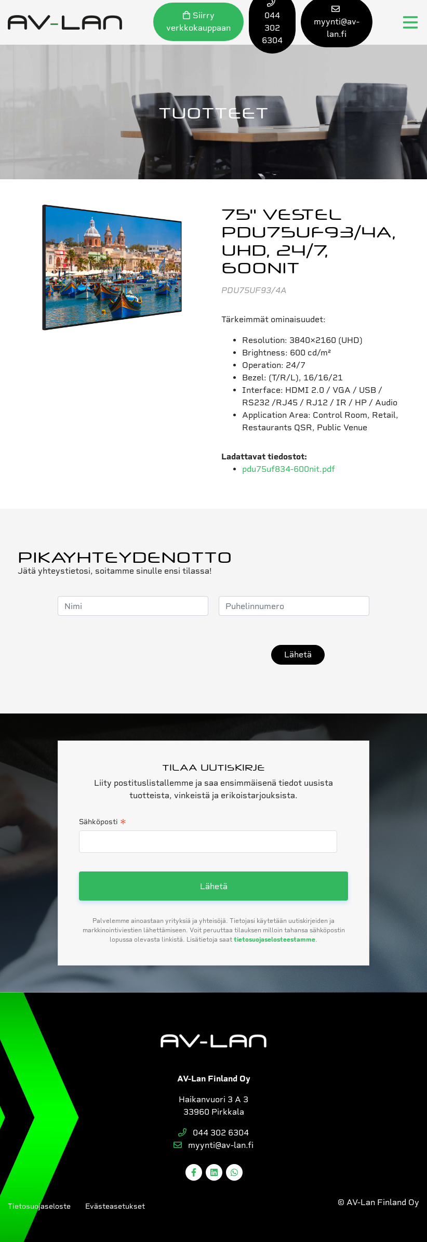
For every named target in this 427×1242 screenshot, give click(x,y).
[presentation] (182, 655)
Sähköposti (102, 822)
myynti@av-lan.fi (213, 1145)
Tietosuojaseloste (39, 1206)
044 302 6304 (213, 1133)
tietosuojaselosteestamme (274, 939)
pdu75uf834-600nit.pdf (288, 469)
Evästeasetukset (115, 1206)
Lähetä (298, 654)
